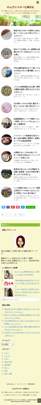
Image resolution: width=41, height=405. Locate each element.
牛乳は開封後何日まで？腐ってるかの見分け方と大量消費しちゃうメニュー (27, 70)
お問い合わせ (10, 384)
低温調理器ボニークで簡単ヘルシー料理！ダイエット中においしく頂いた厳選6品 (27, 121)
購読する (6, 225)
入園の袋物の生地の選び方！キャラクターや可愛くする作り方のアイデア (27, 283)
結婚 (5, 371)
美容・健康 (8, 374)
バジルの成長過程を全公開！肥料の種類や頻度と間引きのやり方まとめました (27, 89)
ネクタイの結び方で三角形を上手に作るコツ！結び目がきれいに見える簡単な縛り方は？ (27, 292)
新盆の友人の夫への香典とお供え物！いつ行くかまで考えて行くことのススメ (27, 33)
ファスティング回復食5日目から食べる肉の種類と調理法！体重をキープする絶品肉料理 (27, 138)
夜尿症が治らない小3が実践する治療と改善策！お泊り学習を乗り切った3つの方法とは (27, 171)
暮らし (6, 368)
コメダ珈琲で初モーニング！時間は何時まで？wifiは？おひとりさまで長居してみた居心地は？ (27, 190)
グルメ (6, 353)
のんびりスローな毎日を (20, 7)
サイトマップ (21, 384)
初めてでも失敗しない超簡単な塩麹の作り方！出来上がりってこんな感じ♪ (27, 52)
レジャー (7, 356)
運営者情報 (31, 384)
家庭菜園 (7, 365)
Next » (21, 215)
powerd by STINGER (23, 401)
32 (15, 215)
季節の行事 (8, 362)
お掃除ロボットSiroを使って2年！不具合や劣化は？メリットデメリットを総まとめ (27, 155)
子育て (6, 359)
